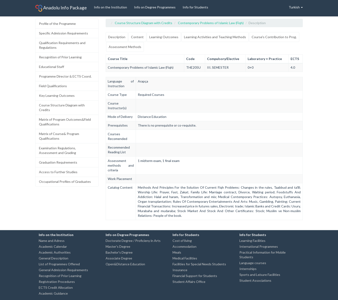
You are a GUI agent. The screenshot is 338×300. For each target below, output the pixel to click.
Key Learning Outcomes (57, 96)
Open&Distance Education (125, 264)
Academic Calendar (53, 246)
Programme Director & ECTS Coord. (65, 76)
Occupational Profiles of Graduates (65, 182)
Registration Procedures (57, 282)
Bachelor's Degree (119, 252)
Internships (248, 269)
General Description (53, 258)
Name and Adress (52, 241)
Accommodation (184, 246)
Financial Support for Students (195, 276)
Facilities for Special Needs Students (199, 264)
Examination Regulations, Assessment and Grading (57, 150)
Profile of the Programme (57, 24)
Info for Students (195, 7)
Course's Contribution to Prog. (274, 37)
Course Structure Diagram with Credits (62, 107)
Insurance (180, 270)
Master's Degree (118, 246)
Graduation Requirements (58, 162)
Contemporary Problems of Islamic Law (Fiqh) (211, 23)
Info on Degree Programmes (155, 7)
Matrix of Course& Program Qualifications (59, 136)
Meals (177, 252)
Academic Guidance (53, 293)
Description (116, 37)
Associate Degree (119, 258)
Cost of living (182, 241)
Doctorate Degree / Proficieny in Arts (133, 241)
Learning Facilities (252, 241)
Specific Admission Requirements (63, 33)
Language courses (252, 263)
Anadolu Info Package (61, 8)
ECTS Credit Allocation (56, 287)
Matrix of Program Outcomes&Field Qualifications (65, 121)
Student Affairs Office (189, 282)
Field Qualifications (53, 86)
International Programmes (258, 246)
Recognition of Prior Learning (60, 57)
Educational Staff (51, 67)
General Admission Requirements (63, 270)
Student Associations (255, 280)
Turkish (296, 7)
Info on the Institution (110, 7)
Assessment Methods (125, 47)
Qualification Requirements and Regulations (62, 45)
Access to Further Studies (58, 172)
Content (137, 37)
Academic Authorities (55, 252)
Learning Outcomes (163, 37)
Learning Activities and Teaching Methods (215, 37)
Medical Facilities (185, 258)
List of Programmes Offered (59, 264)
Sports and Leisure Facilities (259, 275)
